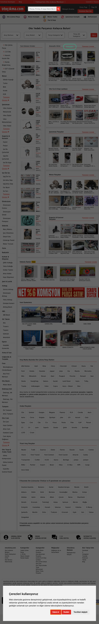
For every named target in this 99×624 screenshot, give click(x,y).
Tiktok (84, 560)
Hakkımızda (8, 561)
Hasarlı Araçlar (24, 556)
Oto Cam (38, 563)
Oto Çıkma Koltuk (41, 561)
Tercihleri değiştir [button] (80, 612)
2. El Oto (23, 554)
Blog (83, 561)
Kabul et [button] (56, 612)
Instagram (85, 554)
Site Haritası (8, 560)
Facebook (85, 550)
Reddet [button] (66, 612)
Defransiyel (39, 569)
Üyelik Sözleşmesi (10, 554)
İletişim (69, 554)
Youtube (84, 556)
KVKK (6, 558)
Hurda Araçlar (24, 558)
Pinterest (85, 558)
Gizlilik (7, 556)
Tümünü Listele (88, 218)
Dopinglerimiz (71, 552)
